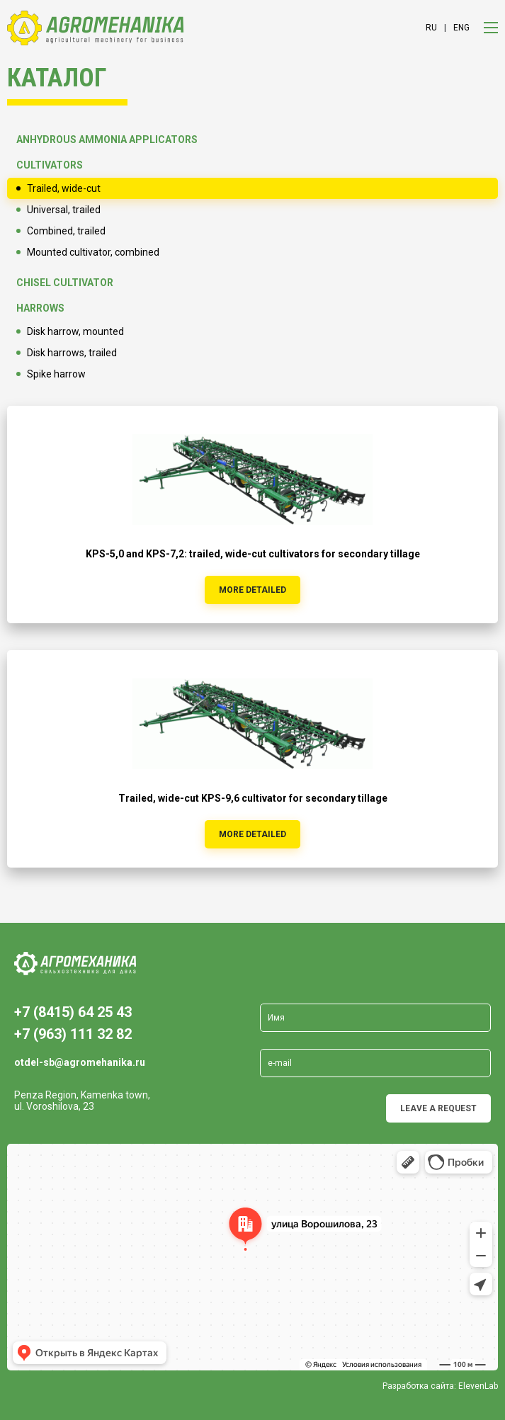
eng (461, 28)
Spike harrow (56, 374)
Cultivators (49, 165)
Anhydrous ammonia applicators (107, 139)
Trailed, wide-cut (64, 188)
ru (431, 28)
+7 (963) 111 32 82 (73, 1034)
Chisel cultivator (64, 282)
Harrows (40, 308)
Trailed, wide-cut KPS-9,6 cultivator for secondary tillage (252, 798)
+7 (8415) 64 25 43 (73, 1012)
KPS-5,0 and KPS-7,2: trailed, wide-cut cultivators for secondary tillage (253, 554)
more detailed (252, 590)
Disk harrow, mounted (75, 331)
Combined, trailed (66, 231)
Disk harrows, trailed (72, 352)
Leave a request (438, 1108)
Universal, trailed (64, 209)
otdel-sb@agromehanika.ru (79, 1062)
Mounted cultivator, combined (93, 252)
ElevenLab (478, 1386)
